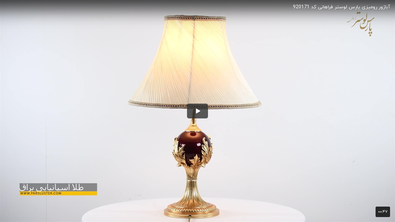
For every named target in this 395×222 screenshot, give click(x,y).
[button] (197, 111)
